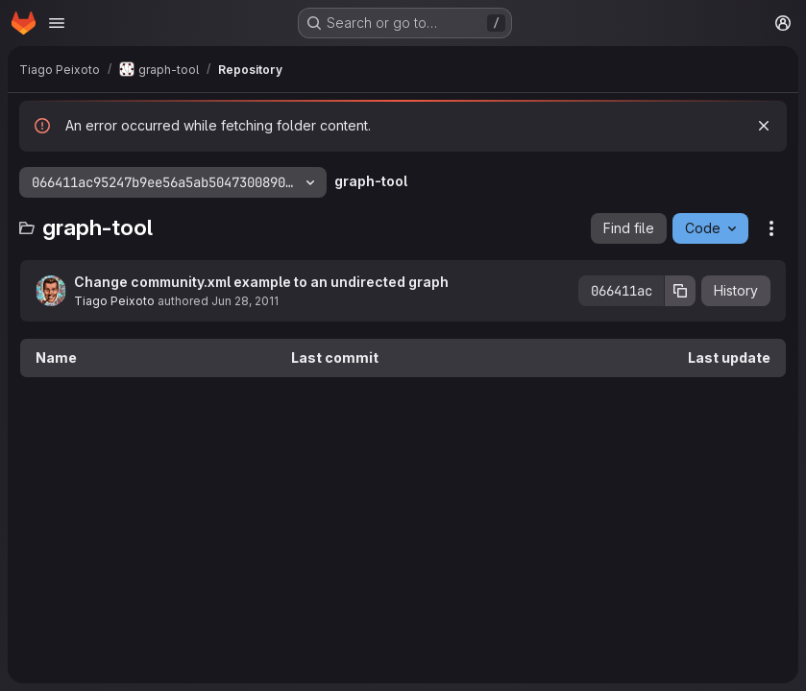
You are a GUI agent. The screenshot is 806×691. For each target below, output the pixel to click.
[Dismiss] (763, 125)
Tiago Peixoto (114, 301)
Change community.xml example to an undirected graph (261, 282)
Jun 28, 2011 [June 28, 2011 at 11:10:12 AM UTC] (245, 301)
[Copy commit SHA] (680, 290)
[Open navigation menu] (56, 23)
